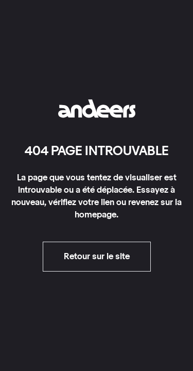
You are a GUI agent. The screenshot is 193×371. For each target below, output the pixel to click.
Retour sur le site (97, 256)
